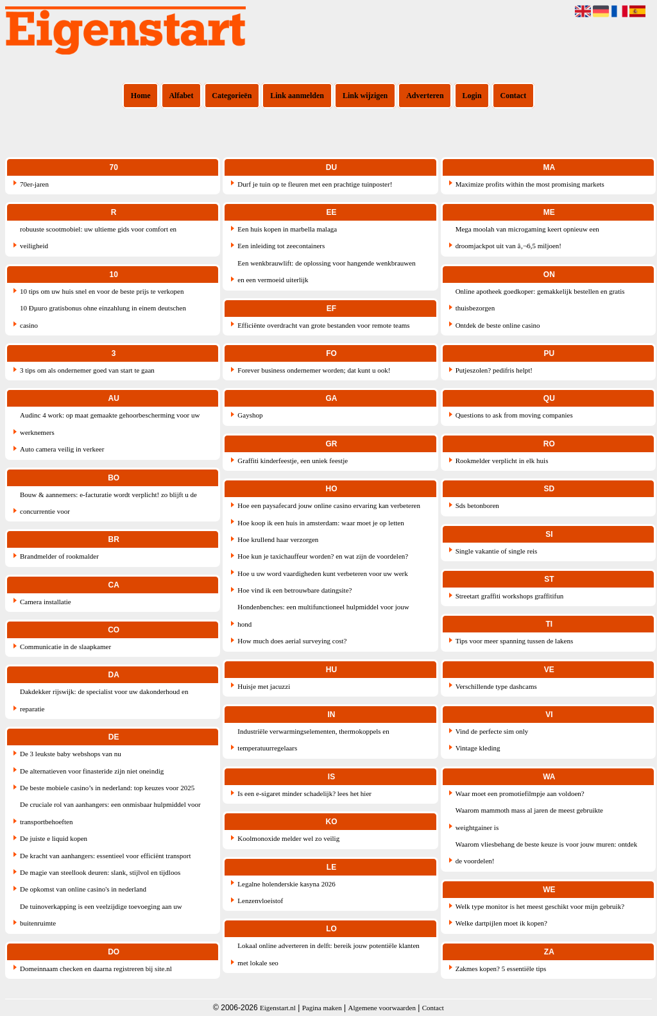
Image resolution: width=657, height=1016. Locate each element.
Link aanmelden (297, 95)
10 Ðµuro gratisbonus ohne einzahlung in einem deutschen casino (103, 316)
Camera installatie (45, 601)
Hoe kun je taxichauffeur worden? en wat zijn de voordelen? (322, 556)
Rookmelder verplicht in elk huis (502, 460)
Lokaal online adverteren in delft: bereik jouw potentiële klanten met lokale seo (328, 954)
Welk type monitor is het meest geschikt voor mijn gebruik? (540, 906)
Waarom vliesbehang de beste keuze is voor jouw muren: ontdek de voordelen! (547, 852)
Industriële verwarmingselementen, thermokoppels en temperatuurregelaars (313, 739)
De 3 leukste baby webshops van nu (70, 754)
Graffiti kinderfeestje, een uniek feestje (292, 460)
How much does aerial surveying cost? (291, 641)
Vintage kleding (478, 748)
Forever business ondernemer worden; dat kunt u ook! (313, 370)
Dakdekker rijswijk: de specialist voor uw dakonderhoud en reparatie (104, 700)
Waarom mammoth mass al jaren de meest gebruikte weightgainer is (529, 818)
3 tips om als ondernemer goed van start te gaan (87, 370)
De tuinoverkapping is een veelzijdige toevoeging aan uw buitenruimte (101, 914)
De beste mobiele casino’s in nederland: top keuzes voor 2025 (107, 788)
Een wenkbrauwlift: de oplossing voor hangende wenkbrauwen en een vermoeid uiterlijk (326, 271)
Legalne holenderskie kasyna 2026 (286, 884)
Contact (513, 95)
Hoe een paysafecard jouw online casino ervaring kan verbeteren (328, 505)
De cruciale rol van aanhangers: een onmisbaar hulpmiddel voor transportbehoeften (110, 812)
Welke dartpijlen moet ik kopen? (501, 923)
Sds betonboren (477, 505)
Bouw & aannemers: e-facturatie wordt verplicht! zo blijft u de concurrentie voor (108, 503)
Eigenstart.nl (278, 1008)
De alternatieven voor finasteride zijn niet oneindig (92, 771)
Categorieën (232, 95)
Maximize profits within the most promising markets (530, 184)
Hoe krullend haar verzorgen (277, 539)
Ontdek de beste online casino (498, 325)
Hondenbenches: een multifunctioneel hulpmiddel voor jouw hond (323, 615)
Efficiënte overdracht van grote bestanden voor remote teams (323, 325)
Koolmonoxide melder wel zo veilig (288, 838)
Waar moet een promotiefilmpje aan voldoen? (520, 793)
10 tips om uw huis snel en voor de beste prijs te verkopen (101, 291)
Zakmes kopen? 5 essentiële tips (501, 968)
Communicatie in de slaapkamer (65, 646)
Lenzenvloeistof (260, 900)
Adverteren (424, 95)
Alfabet (181, 95)
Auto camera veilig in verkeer (62, 449)
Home (141, 95)
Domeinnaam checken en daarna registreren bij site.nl (96, 968)
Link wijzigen (365, 95)
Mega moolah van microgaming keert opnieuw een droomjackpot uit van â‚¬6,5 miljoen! (527, 237)
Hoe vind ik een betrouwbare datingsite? (294, 590)
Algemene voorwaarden (382, 1008)
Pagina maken (322, 1008)
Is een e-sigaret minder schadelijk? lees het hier (304, 793)
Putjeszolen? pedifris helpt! (494, 370)
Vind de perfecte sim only (492, 731)
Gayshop (249, 415)
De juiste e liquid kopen (53, 838)
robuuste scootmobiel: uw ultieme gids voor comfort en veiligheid (98, 237)
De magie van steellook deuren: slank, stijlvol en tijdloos (100, 872)
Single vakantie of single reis (497, 551)
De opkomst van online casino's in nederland (83, 889)
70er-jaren (34, 184)
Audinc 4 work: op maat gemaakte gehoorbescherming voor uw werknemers (110, 423)
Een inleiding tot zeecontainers (281, 246)
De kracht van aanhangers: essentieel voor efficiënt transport (105, 855)
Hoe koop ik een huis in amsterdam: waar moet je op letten (320, 523)
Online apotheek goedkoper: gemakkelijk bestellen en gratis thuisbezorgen (540, 299)
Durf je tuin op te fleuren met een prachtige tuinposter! (314, 184)
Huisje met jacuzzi (263, 686)
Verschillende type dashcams (496, 686)
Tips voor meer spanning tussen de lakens (515, 641)
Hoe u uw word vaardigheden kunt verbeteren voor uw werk (322, 573)
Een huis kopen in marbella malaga (287, 229)
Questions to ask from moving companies (514, 415)
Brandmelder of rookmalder (59, 556)
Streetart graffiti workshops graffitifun (510, 596)
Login (472, 95)
